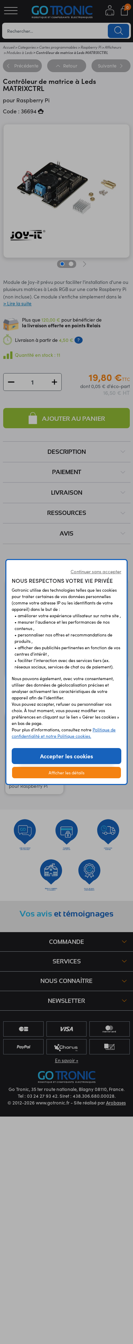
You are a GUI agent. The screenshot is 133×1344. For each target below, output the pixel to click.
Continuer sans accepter (96, 571)
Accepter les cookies (66, 756)
